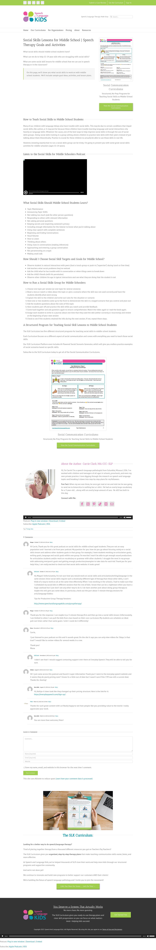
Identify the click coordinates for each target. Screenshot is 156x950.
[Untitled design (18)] (78, 792)
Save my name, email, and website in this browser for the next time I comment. (58, 767)
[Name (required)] (78, 753)
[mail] (111, 504)
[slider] (75, 517)
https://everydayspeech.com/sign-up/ (49, 694)
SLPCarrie (36, 571)
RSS (48, 524)
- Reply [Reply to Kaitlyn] (50, 670)
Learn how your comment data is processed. (74, 778)
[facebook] (82, 504)
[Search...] (121, 16)
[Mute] (125, 517)
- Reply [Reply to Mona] (51, 628)
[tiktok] (100, 504)
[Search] (111, 16)
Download (53, 521)
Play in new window (39, 521)
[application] (78, 517)
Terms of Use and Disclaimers (112, 929)
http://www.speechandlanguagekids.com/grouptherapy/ (58, 603)
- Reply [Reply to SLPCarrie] (57, 571)
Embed (62, 521)
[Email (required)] (78, 757)
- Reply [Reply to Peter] (49, 701)
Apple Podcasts (38, 524)
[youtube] (105, 504)
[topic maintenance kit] (116, 38)
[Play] (26, 517)
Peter (31, 701)
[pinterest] (94, 504)
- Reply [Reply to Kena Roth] (56, 687)
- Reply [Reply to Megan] (51, 542)
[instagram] (88, 504)
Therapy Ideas (29, 529)
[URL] (78, 761)
